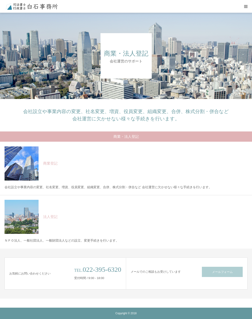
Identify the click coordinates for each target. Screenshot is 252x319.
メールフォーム (222, 272)
